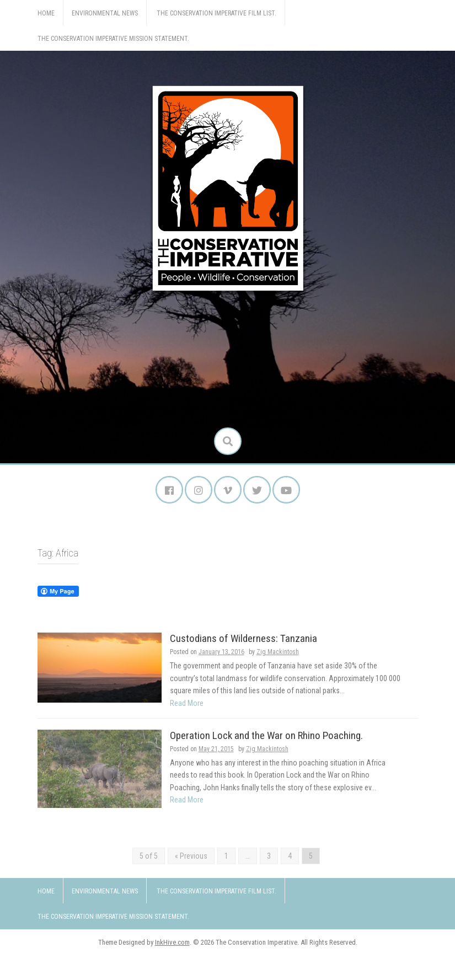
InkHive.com (172, 942)
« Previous (191, 856)
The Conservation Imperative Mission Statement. (113, 38)
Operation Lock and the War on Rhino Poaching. (266, 735)
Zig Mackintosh (277, 652)
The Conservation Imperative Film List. (216, 13)
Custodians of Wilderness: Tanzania (243, 638)
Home (46, 13)
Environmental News (105, 13)
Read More (187, 703)
